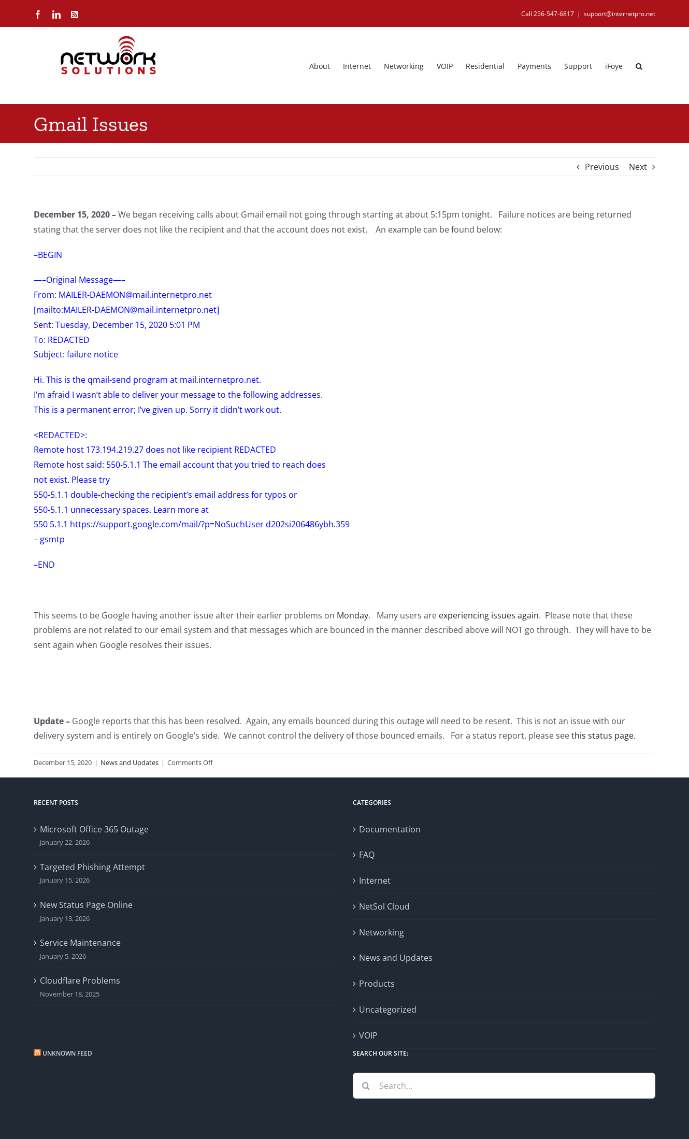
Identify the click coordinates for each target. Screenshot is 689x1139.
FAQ (367, 854)
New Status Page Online (86, 905)
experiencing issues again (489, 615)
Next (638, 166)
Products (377, 983)
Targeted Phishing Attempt (92, 867)
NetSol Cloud (384, 906)
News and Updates (130, 762)
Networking (381, 932)
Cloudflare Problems (80, 980)
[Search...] (504, 1086)
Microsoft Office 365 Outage (94, 829)
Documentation (390, 829)
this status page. (603, 735)
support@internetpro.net (619, 13)
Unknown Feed (67, 1053)
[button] (639, 65)
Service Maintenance (80, 942)
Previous (602, 166)
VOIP (368, 1035)
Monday (352, 615)
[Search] (366, 1086)
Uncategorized (388, 1009)
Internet (375, 880)
